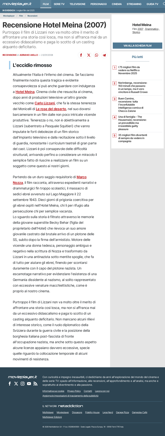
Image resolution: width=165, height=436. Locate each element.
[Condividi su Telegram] (104, 55)
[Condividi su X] (89, 55)
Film (46, 4)
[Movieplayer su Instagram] (22, 384)
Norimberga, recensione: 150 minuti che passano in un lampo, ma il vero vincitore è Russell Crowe (133, 87)
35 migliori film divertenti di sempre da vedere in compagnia (132, 138)
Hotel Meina (25, 92)
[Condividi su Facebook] (81, 55)
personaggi (99, 4)
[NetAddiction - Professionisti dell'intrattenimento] (70, 406)
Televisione (77, 4)
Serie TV (59, 4)
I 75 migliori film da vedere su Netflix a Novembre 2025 (129, 70)
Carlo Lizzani (45, 103)
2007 (140, 29)
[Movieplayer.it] (17, 4)
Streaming (134, 4)
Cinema (117, 4)
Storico (136, 32)
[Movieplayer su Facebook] (9, 384)
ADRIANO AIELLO (29, 55)
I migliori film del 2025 (25, 10)
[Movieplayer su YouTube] (29, 384)
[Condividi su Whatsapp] (96, 55)
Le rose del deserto (51, 109)
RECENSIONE (10, 55)
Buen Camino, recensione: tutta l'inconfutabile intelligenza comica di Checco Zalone (130, 105)
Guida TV (152, 4)
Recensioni (32, 16)
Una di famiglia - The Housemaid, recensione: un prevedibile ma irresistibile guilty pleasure (132, 123)
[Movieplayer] (22, 377)
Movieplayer (9, 16)
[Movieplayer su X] (16, 384)
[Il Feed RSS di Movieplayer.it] (35, 384)
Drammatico (152, 29)
